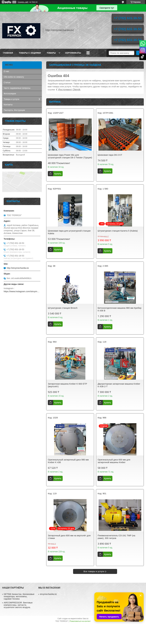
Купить (57, 173)
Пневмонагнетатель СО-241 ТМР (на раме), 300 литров (116, 536)
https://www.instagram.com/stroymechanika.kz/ (22, 291)
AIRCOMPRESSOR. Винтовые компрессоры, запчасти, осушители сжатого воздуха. (18, 604)
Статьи (7, 82)
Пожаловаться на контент (80, 621)
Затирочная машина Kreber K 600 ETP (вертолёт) (67, 385)
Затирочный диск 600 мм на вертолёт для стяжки (69, 536)
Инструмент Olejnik (69, 89)
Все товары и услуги (93, 571)
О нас (6, 71)
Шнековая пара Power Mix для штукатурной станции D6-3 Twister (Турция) (70, 156)
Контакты (8, 104)
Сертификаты (73, 53)
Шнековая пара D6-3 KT (110, 155)
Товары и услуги (11, 99)
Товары (51, 53)
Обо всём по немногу (14, 77)
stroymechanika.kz (48, 594)
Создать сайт (23, 2)
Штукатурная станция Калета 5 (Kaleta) (118, 230)
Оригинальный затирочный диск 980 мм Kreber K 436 (68, 460)
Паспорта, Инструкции (14, 110)
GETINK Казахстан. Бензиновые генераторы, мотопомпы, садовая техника (19, 596)
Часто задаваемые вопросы (17, 88)
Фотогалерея (10, 93)
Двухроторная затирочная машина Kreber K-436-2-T (119, 385)
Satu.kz (85, 619)
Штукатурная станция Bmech (62, 308)
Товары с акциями (30, 53)
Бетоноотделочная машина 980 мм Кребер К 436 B (119, 309)
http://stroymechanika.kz (18, 268)
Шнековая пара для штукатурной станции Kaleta (69, 232)
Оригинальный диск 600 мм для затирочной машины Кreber (114, 460)
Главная (8, 53)
